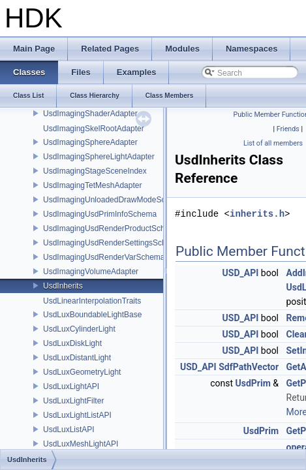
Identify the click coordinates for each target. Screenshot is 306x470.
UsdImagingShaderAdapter (90, 113)
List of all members (273, 143)
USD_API (240, 273)
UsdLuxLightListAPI (77, 415)
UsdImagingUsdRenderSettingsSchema (112, 242)
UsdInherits (63, 285)
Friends (288, 129)
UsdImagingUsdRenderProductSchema (111, 228)
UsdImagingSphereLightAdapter (99, 156)
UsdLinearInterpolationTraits (92, 301)
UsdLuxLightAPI (71, 386)
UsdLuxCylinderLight (79, 329)
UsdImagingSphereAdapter (90, 142)
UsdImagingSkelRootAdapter (93, 128)
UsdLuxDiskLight (72, 343)
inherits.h (257, 214)
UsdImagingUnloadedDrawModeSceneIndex (120, 199)
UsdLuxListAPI (69, 429)
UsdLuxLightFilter (73, 400)
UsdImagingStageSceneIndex (95, 171)
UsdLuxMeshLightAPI (80, 443)
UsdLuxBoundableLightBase (92, 314)
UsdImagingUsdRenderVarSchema (104, 257)
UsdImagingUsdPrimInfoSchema (100, 214)
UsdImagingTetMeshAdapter (92, 185)
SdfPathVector (249, 367)
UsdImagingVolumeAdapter (90, 271)
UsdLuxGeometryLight (82, 372)
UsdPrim (253, 383)
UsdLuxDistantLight (77, 357)
